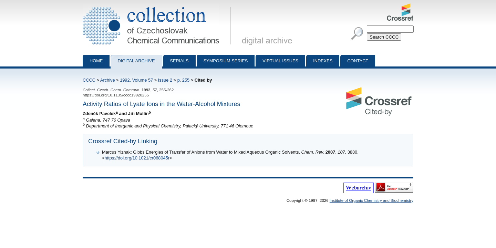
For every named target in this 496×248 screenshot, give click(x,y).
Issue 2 (165, 80)
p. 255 (183, 80)
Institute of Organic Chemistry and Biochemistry (371, 200)
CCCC (89, 80)
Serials (179, 60)
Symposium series (226, 60)
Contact (357, 60)
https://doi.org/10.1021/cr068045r (136, 158)
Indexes (322, 60)
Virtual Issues (280, 60)
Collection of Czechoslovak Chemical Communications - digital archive (158, 6)
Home (96, 60)
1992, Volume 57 (136, 80)
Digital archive (136, 60)
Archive (107, 80)
